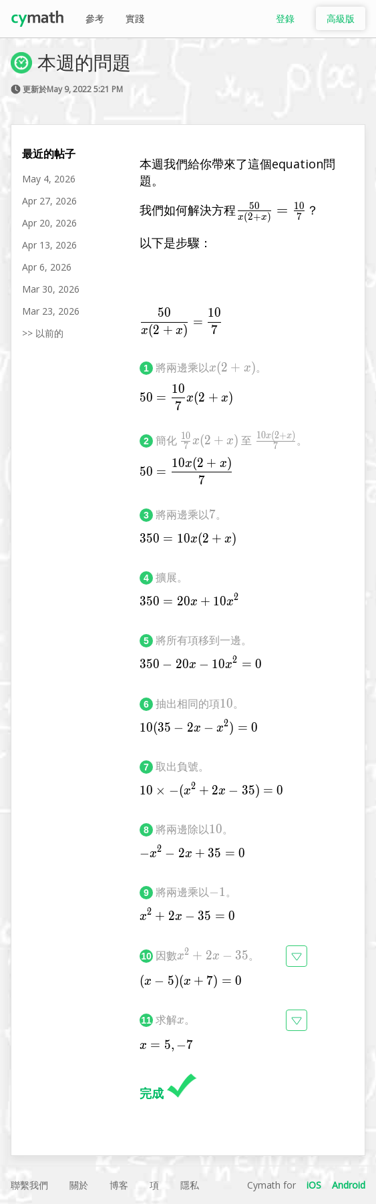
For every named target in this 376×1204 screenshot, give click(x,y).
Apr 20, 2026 (49, 222)
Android (348, 1185)
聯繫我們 (29, 1185)
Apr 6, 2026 (46, 267)
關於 (78, 1185)
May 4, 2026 (48, 178)
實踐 (135, 18)
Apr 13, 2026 (49, 245)
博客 (119, 1185)
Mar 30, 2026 (50, 289)
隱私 (189, 1185)
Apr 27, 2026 (49, 200)
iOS (314, 1185)
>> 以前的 (42, 333)
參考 (94, 18)
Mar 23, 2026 (50, 311)
